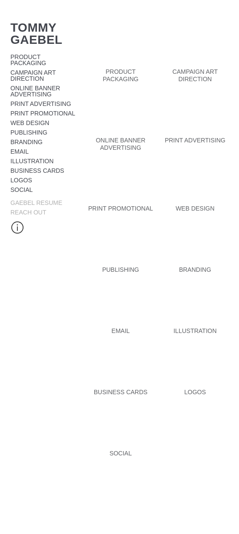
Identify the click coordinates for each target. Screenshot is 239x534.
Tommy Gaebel (36, 34)
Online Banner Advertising (35, 91)
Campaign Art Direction (33, 75)
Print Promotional (42, 113)
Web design (29, 122)
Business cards (37, 170)
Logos (21, 180)
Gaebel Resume (36, 202)
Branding (26, 141)
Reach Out (28, 212)
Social (21, 189)
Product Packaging (28, 59)
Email (19, 151)
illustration (31, 161)
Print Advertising (40, 103)
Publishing (28, 132)
